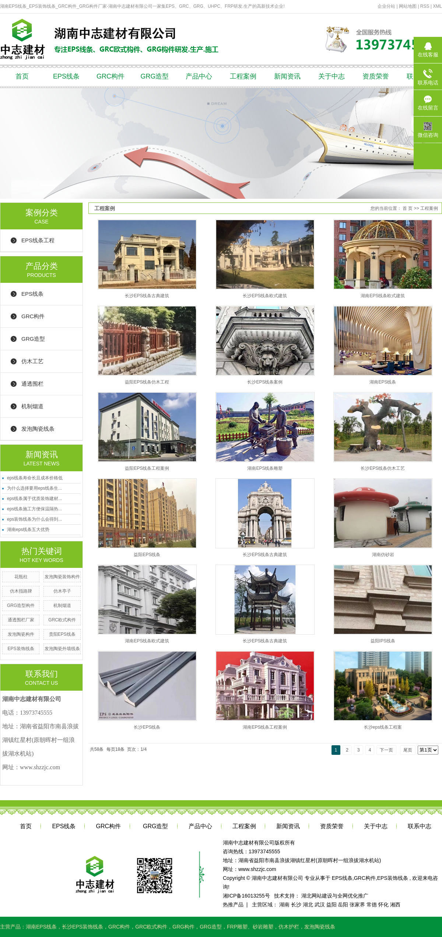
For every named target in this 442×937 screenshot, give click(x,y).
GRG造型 (154, 76)
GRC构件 (110, 76)
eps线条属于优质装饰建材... (34, 498)
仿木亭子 (62, 591)
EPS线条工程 (38, 240)
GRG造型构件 (21, 605)
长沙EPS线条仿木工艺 (383, 468)
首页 (22, 76)
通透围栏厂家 (21, 619)
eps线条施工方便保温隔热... (34, 508)
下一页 (386, 750)
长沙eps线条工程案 (383, 727)
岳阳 (343, 904)
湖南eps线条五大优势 (28, 529)
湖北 (308, 904)
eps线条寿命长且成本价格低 (35, 477)
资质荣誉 (375, 76)
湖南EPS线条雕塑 (265, 468)
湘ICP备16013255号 (246, 896)
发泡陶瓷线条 (38, 429)
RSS (424, 6)
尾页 (407, 750)
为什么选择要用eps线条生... (34, 488)
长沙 (296, 904)
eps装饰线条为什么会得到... (34, 519)
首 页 (408, 208)
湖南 (284, 904)
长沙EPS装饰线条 (82, 927)
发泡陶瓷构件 (21, 634)
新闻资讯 (287, 76)
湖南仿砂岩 (383, 554)
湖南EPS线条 (382, 382)
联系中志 (419, 826)
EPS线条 (66, 76)
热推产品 (233, 904)
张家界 (357, 904)
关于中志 (331, 76)
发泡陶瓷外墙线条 (62, 648)
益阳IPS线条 (383, 640)
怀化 (383, 904)
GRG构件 (183, 927)
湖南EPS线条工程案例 (265, 727)
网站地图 (408, 6)
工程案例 (243, 76)
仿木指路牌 (21, 591)
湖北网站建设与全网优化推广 (334, 896)
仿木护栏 (288, 927)
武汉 (320, 904)
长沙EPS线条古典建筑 (147, 295)
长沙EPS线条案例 (265, 382)
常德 (371, 904)
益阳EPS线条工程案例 (147, 468)
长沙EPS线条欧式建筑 (265, 295)
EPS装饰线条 (21, 648)
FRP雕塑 (237, 927)
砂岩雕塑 (263, 927)
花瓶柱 (21, 576)
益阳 (331, 904)
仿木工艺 (32, 361)
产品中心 (199, 76)
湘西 (395, 904)
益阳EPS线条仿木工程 (147, 382)
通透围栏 (32, 384)
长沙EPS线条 (147, 727)
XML (437, 6)
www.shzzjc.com (257, 869)
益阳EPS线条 (147, 554)
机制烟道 (32, 406)
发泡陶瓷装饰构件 (62, 576)
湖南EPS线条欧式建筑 (383, 295)
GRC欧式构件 (62, 619)
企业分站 (386, 6)
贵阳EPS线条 (62, 634)
